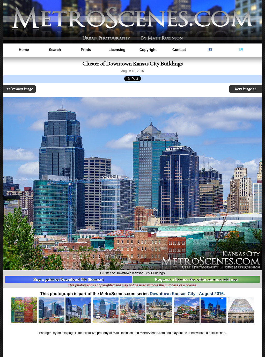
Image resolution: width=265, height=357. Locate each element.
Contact (179, 50)
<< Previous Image (19, 89)
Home (24, 50)
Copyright (148, 50)
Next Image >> (245, 89)
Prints (86, 50)
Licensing (116, 50)
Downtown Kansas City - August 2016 (187, 294)
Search (55, 50)
